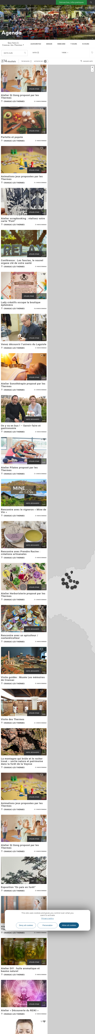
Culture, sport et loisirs (68, 8)
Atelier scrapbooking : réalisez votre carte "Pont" (23, 219)
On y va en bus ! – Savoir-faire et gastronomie (21, 427)
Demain (49, 44)
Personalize (47, 925)
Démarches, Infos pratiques (71, 2)
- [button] (92, 70)
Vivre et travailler (58, 8)
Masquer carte (86, 61)
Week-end (61, 44)
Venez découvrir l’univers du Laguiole (23, 344)
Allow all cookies (69, 925)
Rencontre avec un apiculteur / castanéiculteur (19, 636)
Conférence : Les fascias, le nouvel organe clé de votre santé (22, 261)
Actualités (89, 8)
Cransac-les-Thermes (14, 8)
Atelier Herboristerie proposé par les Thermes (23, 594)
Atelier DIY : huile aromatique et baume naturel (20, 969)
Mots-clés (8, 53)
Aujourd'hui (36, 44)
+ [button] (92, 67)
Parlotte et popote (12, 137)
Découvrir (33, 8)
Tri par (26, 61)
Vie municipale (45, 8)
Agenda (78, 8)
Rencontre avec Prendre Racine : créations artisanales (20, 552)
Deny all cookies (26, 925)
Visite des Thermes (12, 719)
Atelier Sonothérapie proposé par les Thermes (23, 385)
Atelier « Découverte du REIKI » (20, 1010)
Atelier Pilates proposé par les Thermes (19, 469)
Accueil (5, 26)
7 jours (74, 44)
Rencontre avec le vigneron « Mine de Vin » (23, 511)
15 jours (85, 44)
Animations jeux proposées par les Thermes (22, 177)
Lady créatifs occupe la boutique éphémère (20, 303)
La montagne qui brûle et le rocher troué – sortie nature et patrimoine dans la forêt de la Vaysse (22, 761)
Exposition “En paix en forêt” (18, 887)
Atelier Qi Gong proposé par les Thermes (20, 96)
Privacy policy (47, 918)
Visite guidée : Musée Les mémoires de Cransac (23, 678)
